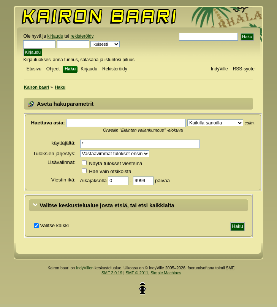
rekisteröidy (82, 36)
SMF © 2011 (137, 272)
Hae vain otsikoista (106, 171)
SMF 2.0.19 (111, 272)
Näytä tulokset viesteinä (112, 163)
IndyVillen (84, 268)
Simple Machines (165, 272)
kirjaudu (55, 36)
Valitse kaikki (54, 225)
